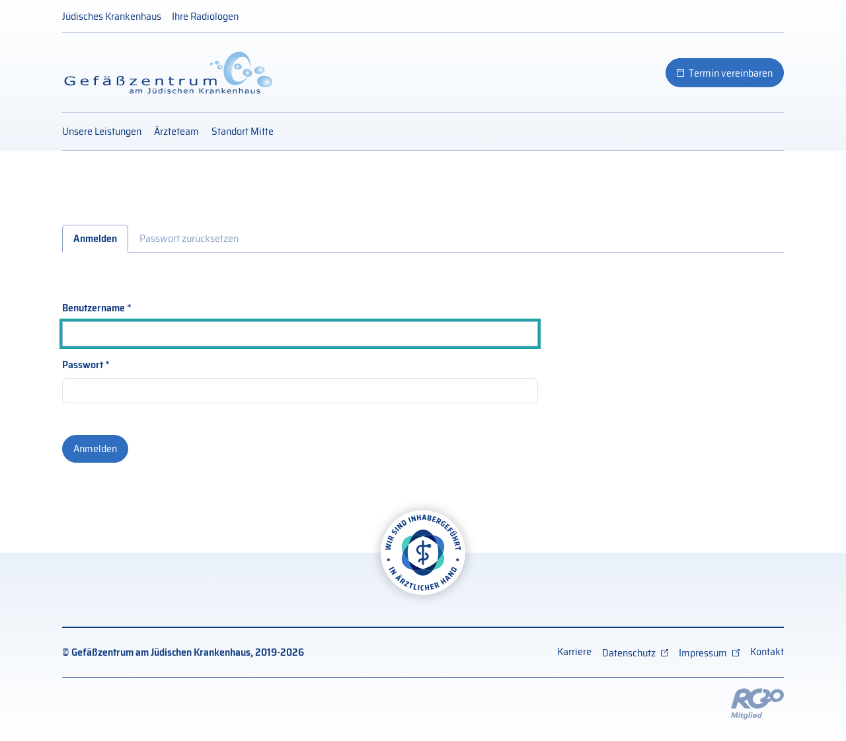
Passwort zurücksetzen (189, 238)
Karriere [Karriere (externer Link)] (574, 651)
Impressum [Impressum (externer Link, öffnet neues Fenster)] (703, 652)
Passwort (82, 365)
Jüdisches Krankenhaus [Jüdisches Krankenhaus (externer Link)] (111, 16)
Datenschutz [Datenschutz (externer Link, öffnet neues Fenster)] (629, 652)
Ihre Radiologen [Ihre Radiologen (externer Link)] (205, 16)
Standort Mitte (243, 131)
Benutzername (93, 308)
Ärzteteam (176, 131)
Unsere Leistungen (101, 131)
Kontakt (767, 651)
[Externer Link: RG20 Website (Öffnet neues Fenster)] (757, 703)
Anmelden (95, 238)
